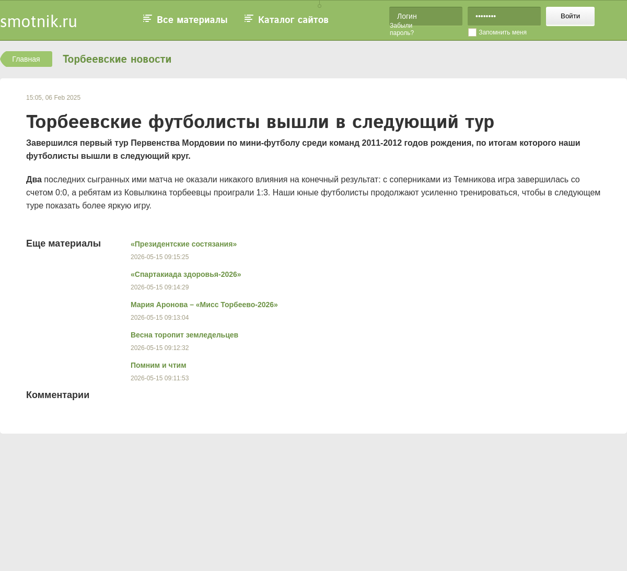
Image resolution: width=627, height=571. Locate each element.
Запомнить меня (503, 32)
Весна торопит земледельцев (184, 335)
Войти (570, 16)
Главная (26, 59)
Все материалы (192, 20)
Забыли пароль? (402, 29)
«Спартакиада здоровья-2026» (186, 274)
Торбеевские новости (117, 59)
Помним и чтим (159, 365)
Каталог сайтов (293, 20)
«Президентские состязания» (184, 244)
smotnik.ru (38, 21)
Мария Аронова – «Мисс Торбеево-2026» (204, 304)
